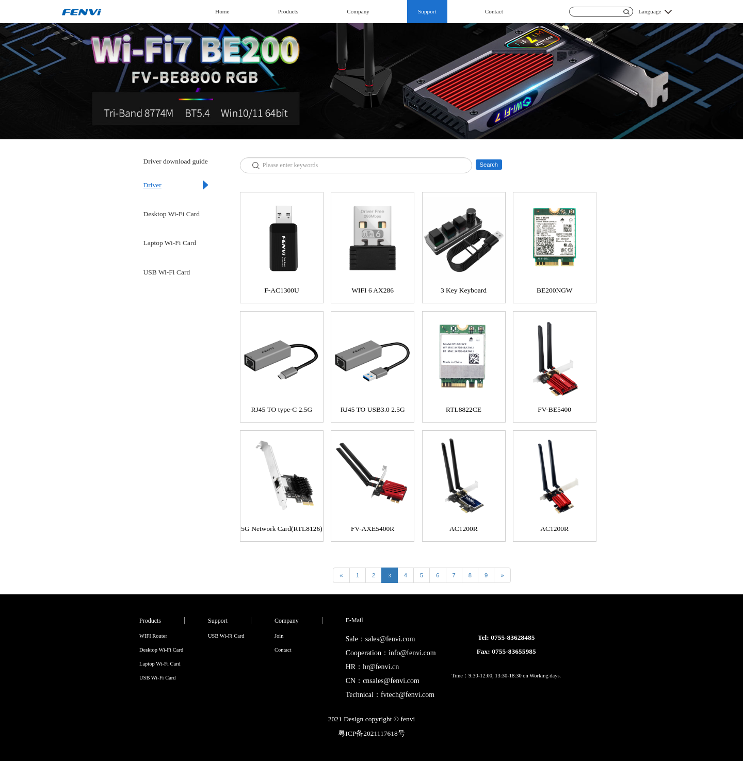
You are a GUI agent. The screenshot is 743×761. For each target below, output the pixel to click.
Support (427, 11)
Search (488, 164)
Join (279, 636)
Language (649, 11)
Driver (152, 185)
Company (358, 11)
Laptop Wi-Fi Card (170, 243)
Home (222, 11)
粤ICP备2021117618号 (371, 733)
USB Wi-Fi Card (166, 272)
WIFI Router (153, 636)
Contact (494, 11)
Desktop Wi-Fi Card (171, 214)
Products (288, 11)
